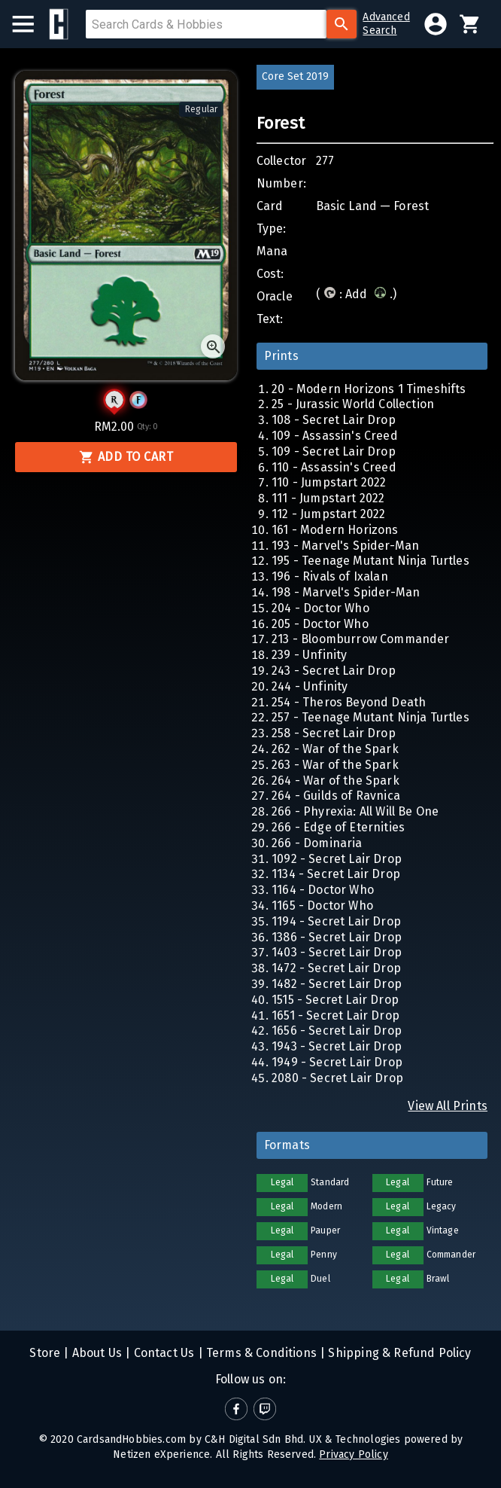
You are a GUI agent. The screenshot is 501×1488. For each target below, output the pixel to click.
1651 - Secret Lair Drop (335, 1015)
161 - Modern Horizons (335, 530)
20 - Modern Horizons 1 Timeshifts (369, 389)
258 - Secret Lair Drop (334, 733)
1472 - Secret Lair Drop (336, 968)
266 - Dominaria (317, 843)
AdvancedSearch (386, 24)
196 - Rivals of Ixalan (330, 576)
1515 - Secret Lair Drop (335, 1000)
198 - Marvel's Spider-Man (346, 592)
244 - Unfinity (310, 686)
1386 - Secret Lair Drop (337, 937)
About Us (96, 1353)
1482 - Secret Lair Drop (337, 984)
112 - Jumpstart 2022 (328, 514)
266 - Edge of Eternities (338, 827)
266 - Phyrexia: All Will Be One (355, 811)
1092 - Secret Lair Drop (337, 859)
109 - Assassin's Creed (335, 435)
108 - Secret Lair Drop (334, 420)
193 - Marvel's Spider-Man (345, 545)
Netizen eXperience (161, 1454)
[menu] (30, 24)
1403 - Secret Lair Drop (337, 952)
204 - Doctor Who (320, 608)
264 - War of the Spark (335, 780)
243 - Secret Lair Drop (334, 670)
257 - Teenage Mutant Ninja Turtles (370, 717)
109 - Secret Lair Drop (334, 451)
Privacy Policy (353, 1454)
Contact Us (162, 1353)
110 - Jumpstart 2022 (329, 482)
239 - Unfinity (309, 655)
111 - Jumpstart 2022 (328, 498)
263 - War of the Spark (335, 765)
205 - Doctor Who (320, 624)
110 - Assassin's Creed (334, 467)
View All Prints (447, 1106)
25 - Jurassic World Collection (353, 404)
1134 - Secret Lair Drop (336, 874)
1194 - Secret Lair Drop (336, 921)
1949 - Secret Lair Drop (337, 1062)
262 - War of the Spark (335, 749)
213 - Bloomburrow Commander (361, 639)
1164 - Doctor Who (323, 890)
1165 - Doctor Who (322, 905)
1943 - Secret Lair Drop (337, 1046)
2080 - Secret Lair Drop (337, 1078)
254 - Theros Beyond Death (349, 702)
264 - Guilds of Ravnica (336, 795)
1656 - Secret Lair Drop (337, 1030)
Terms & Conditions (260, 1353)
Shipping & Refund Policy (398, 1353)
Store (44, 1353)
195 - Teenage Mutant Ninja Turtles (370, 560)
